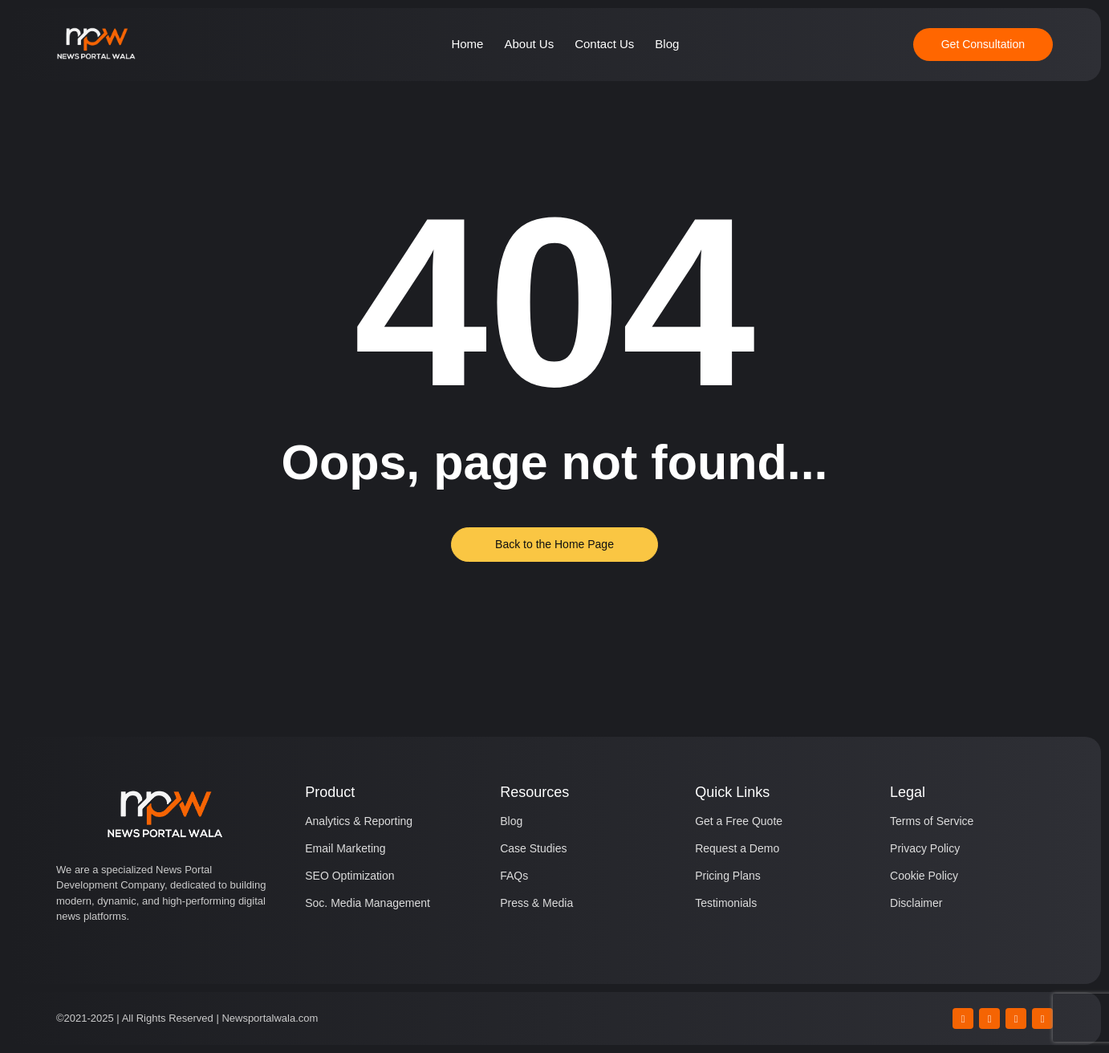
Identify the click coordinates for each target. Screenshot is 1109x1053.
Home (467, 44)
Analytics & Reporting (358, 821)
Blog (667, 44)
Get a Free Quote (738, 821)
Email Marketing (345, 848)
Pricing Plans (728, 875)
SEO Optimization (349, 875)
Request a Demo (737, 848)
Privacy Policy (925, 848)
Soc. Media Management (367, 902)
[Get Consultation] (983, 44)
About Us (529, 44)
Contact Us (604, 44)
